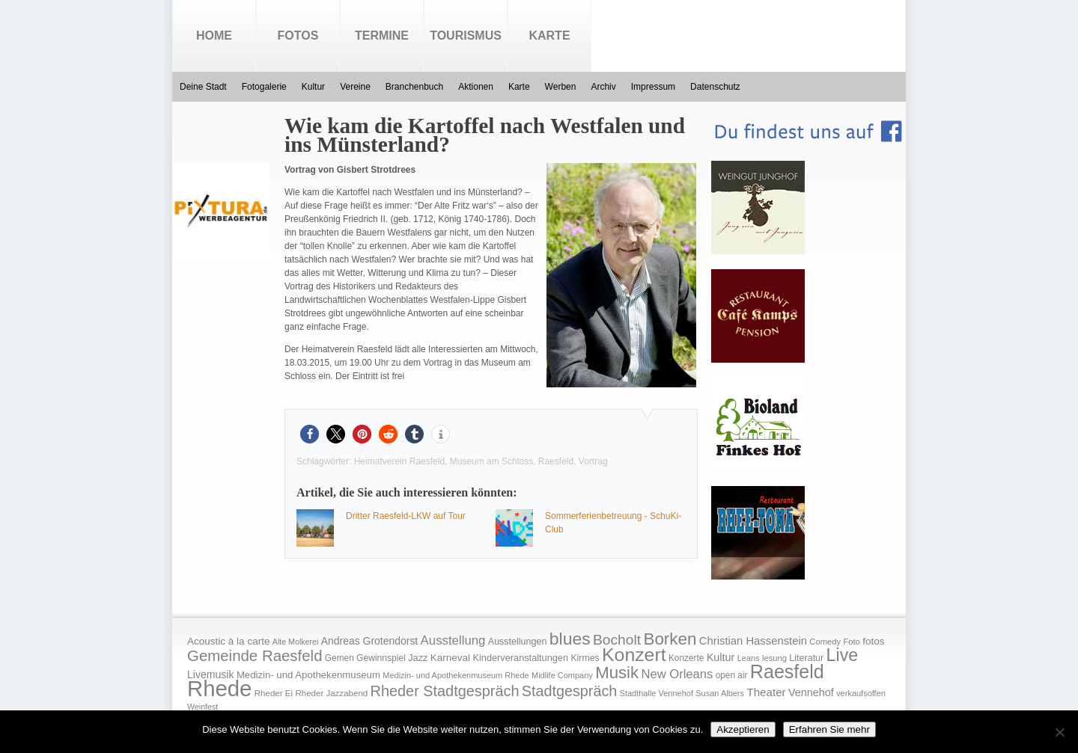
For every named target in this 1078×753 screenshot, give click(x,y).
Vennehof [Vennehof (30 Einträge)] (811, 692)
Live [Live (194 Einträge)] (842, 655)
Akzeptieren (742, 729)
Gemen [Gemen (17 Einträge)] (339, 658)
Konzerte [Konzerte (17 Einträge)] (686, 658)
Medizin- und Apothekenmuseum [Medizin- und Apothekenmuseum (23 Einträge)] (308, 674)
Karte (549, 35)
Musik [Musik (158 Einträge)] (617, 672)
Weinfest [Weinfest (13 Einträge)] (202, 706)
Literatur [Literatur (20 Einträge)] (806, 658)
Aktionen (475, 87)
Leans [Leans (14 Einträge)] (748, 658)
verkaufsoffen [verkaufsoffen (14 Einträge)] (861, 693)
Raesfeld (555, 461)
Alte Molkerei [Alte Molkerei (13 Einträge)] (295, 641)
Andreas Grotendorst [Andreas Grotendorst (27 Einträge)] (369, 641)
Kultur (313, 87)
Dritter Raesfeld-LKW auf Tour (406, 516)
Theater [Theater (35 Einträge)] (765, 692)
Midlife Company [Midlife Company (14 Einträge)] (562, 675)
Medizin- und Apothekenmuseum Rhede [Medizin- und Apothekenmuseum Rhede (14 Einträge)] (456, 675)
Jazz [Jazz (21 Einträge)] (417, 657)
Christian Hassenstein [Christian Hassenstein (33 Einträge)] (753, 641)
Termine (382, 35)
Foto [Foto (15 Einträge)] (851, 641)
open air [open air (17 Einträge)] (732, 675)
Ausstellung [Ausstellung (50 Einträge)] (453, 640)
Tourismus (466, 35)
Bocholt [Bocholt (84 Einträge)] (617, 640)
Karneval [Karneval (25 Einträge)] (450, 657)
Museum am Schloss (491, 461)
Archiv (603, 87)
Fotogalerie (264, 87)
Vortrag (593, 461)
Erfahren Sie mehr (829, 729)
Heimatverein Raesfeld (399, 461)
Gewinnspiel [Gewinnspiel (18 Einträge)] (381, 658)
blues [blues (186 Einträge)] (570, 638)
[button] (309, 434)
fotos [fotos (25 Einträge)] (873, 641)
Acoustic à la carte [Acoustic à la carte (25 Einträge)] (228, 641)
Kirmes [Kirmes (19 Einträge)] (584, 658)
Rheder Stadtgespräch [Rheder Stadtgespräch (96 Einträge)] (445, 691)
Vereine (355, 87)
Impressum (653, 87)
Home (214, 35)
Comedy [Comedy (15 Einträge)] (825, 641)
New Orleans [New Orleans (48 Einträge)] (677, 674)
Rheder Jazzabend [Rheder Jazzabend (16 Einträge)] (331, 693)
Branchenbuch (414, 87)
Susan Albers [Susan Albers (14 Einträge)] (719, 693)
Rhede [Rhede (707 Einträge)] (219, 688)
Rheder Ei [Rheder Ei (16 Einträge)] (274, 693)
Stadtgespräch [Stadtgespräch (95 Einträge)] (569, 691)
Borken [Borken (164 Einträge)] (669, 639)
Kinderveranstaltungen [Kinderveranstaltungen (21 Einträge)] (520, 657)
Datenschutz (715, 87)
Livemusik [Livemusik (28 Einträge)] (210, 674)
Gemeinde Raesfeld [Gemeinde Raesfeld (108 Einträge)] (255, 656)
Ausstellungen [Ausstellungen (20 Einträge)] (517, 641)
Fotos (298, 35)
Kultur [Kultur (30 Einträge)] (721, 657)
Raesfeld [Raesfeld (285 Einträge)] (787, 671)
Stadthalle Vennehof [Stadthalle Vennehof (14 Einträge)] (656, 693)
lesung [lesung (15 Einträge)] (774, 658)
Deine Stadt (203, 87)
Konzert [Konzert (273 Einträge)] (634, 655)
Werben (560, 87)
